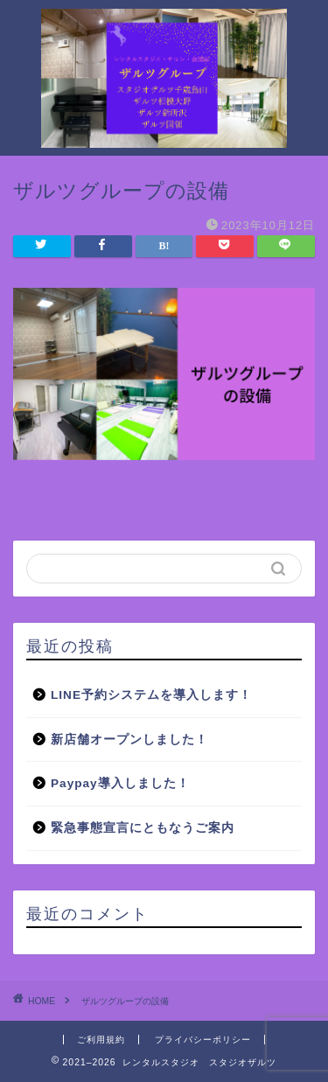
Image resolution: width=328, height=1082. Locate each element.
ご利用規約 (101, 1039)
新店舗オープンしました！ (129, 739)
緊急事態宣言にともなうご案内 (142, 827)
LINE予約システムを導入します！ (151, 695)
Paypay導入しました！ (120, 783)
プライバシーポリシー (203, 1039)
